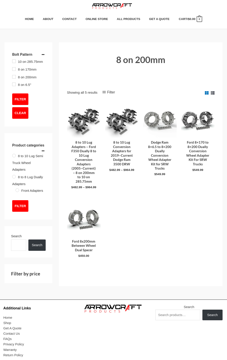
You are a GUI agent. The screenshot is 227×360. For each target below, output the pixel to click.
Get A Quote (12, 328)
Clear (20, 113)
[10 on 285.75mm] (14, 61)
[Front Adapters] (17, 190)
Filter (20, 99)
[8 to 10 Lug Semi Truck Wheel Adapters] (14, 155)
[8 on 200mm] (14, 77)
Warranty (10, 350)
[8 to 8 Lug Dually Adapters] (14, 176)
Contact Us (11, 333)
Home (7, 317)
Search (16, 236)
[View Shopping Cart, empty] (190, 19)
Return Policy (13, 355)
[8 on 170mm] (14, 69)
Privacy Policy (13, 344)
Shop (7, 323)
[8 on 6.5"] (14, 84)
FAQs (7, 339)
